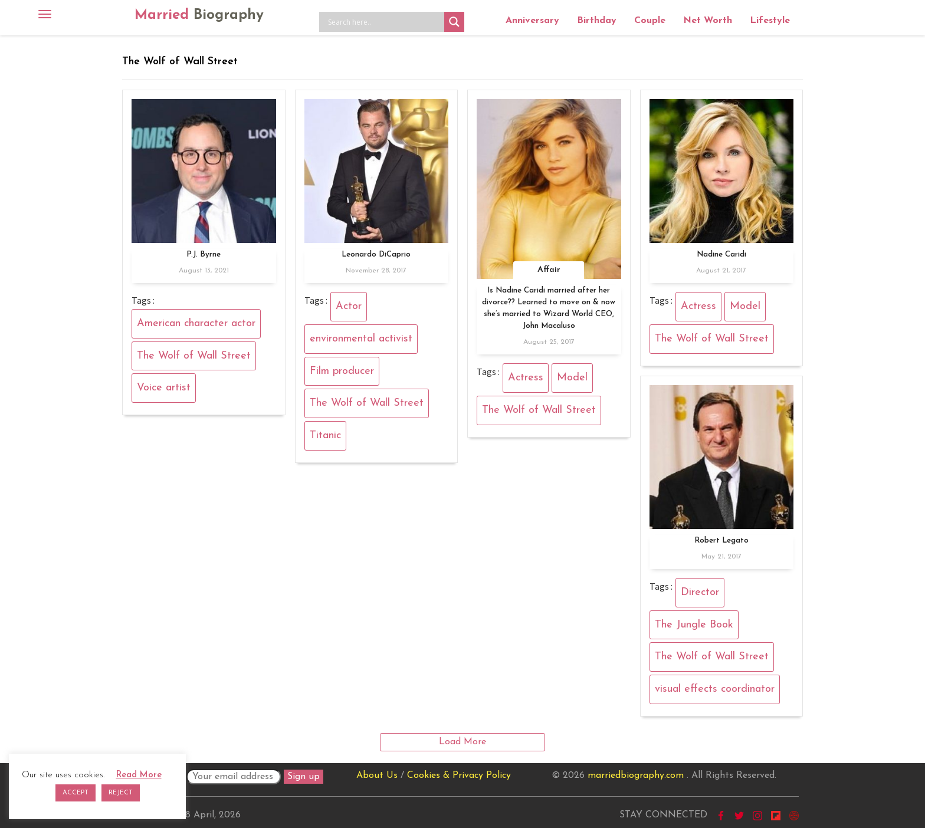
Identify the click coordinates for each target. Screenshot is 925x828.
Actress (525, 377)
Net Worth (707, 20)
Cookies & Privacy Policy (459, 775)
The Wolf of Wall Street (194, 356)
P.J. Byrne (203, 254)
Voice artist (164, 387)
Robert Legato (721, 540)
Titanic (325, 435)
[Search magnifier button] (454, 22)
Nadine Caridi (721, 254)
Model (572, 377)
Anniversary (532, 20)
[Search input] (384, 22)
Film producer (342, 371)
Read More (139, 775)
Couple (649, 20)
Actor (349, 306)
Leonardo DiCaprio (376, 254)
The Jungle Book (694, 624)
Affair (548, 269)
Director (700, 592)
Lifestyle (770, 20)
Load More (462, 742)
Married (199, 15)
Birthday (596, 20)
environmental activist (361, 338)
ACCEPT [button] (75, 793)
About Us (377, 775)
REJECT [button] (121, 793)
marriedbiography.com (636, 775)
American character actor (196, 323)
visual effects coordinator (715, 689)
